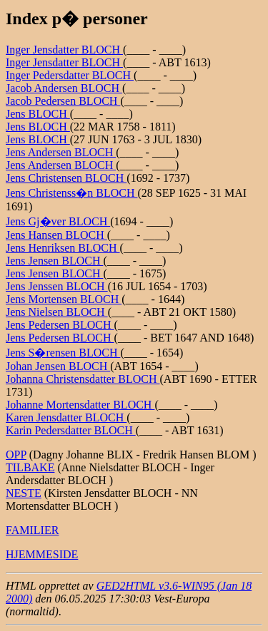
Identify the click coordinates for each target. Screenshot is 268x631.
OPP (16, 454)
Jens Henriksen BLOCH (63, 248)
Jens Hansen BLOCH (56, 235)
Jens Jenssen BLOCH (57, 286)
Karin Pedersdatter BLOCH (71, 430)
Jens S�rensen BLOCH (63, 353)
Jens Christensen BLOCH (66, 178)
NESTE (23, 493)
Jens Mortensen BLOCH (63, 299)
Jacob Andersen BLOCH (64, 88)
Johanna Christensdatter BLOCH (83, 379)
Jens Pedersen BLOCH (60, 325)
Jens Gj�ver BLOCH (58, 221)
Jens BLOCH (38, 114)
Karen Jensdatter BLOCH (66, 417)
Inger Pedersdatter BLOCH (70, 75)
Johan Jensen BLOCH (58, 366)
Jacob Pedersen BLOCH (63, 101)
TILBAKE (30, 467)
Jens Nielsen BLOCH (57, 312)
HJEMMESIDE (42, 554)
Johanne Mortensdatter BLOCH (80, 405)
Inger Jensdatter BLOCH (64, 49)
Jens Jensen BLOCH (54, 261)
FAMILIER (32, 530)
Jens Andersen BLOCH (61, 152)
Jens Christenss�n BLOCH (71, 193)
